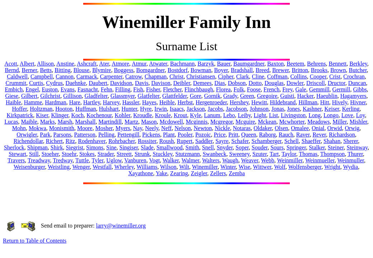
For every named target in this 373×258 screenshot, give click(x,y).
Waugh (230, 160)
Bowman (200, 70)
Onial (318, 128)
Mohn (19, 128)
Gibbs (360, 89)
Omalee (300, 128)
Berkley (358, 64)
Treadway (39, 160)
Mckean (267, 122)
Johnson (259, 109)
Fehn (106, 89)
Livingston (293, 115)
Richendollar (28, 141)
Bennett (337, 64)
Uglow (114, 160)
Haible (13, 102)
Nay (137, 128)
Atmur (139, 64)
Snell (208, 147)
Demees (202, 83)
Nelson (183, 128)
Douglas (273, 83)
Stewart (17, 154)
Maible (29, 122)
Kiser (42, 115)
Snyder (225, 147)
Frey (287, 89)
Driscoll (315, 83)
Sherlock (14, 147)
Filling (123, 89)
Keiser (332, 109)
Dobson (237, 83)
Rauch (286, 135)
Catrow (133, 76)
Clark (242, 76)
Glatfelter (149, 96)
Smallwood (169, 147)
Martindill (110, 122)
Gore (195, 96)
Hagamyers (353, 96)
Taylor (289, 154)
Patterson (84, 135)
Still (34, 154)
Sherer (350, 141)
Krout (180, 115)
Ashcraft (86, 64)
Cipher (225, 76)
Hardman (55, 102)
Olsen (281, 128)
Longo (331, 115)
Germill (341, 89)
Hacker (305, 96)
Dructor (336, 83)
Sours (276, 147)
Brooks (319, 70)
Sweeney (239, 154)
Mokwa (37, 128)
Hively (340, 102)
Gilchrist (50, 96)
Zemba (237, 173)
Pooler (185, 135)
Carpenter (111, 76)
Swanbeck (214, 154)
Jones (293, 109)
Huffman (85, 109)
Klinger (59, 115)
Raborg (267, 135)
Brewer (280, 70)
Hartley (91, 102)
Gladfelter (96, 96)
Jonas (278, 109)
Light (260, 115)
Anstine (65, 64)
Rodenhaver (91, 141)
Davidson (121, 83)
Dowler (295, 83)
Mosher (104, 128)
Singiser (128, 147)
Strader (106, 154)
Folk (238, 89)
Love (347, 115)
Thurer (355, 154)
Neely (151, 128)
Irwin (161, 109)
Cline (258, 76)
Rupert (185, 141)
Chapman (155, 76)
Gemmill (319, 89)
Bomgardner (150, 70)
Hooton (63, 109)
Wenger (81, 167)
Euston (49, 89)
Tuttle (82, 160)
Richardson (342, 135)
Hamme (33, 102)
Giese (11, 96)
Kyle (195, 115)
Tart (274, 154)
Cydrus (54, 83)
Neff (166, 128)
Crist (334, 76)
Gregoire (267, 96)
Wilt (184, 167)
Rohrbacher (121, 141)
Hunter (129, 109)
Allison (45, 64)
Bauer (224, 64)
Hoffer (19, 109)
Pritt (233, 135)
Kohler (123, 115)
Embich (14, 89)
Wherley (124, 167)
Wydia (350, 167)
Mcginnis (196, 122)
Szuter (259, 154)
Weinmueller (320, 160)
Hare (74, 102)
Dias (219, 83)
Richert (54, 141)
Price (220, 135)
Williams (147, 167)
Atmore (120, 64)
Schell (291, 141)
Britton (300, 70)
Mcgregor (221, 122)
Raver (303, 135)
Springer (296, 147)
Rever (319, 135)
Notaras (242, 128)
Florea (223, 89)
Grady (230, 96)
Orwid (334, 128)
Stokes (87, 154)
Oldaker (263, 128)
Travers (16, 160)
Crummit (15, 83)
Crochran (354, 76)
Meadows (318, 122)
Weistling (59, 167)
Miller (339, 122)
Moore (85, 128)
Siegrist (74, 147)
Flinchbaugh (198, 89)
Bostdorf (177, 70)
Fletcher (172, 89)
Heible (167, 102)
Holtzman (41, 109)
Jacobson (236, 109)
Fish (138, 89)
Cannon (65, 76)
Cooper (318, 76)
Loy (360, 115)
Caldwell (17, 76)
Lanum (212, 115)
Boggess (123, 70)
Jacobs (215, 109)
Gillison (72, 96)
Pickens (151, 135)
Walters (210, 160)
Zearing (179, 173)
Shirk (57, 147)
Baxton (275, 64)
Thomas (308, 154)
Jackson (195, 109)
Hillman (307, 102)
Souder (260, 147)
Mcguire (245, 122)
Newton (203, 128)
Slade (147, 147)
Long (314, 115)
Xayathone (140, 173)
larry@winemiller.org (121, 226)
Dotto (255, 83)
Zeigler (199, 173)
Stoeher (50, 154)
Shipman (37, 147)
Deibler (181, 83)
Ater (104, 64)
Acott (10, 64)
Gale (301, 89)
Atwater (158, 64)
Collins (298, 76)
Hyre (146, 109)
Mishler (358, 122)
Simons (94, 147)
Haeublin (326, 96)
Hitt (324, 102)
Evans (68, 89)
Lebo (229, 115)
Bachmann (182, 64)
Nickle (222, 128)
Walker (170, 160)
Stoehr (69, 154)
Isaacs (177, 109)
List (273, 115)
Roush (166, 141)
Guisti (287, 96)
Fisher (153, 89)
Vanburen (135, 160)
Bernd (12, 70)
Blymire (101, 70)
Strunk (142, 154)
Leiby (244, 115)
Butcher (358, 70)
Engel (32, 89)
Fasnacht (87, 89)
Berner (29, 70)
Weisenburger (29, 167)
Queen (248, 135)
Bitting (62, 70)
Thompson (332, 154)
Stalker (317, 147)
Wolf (279, 167)
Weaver (249, 160)
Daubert (98, 83)
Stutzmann (187, 154)
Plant (169, 135)
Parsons (62, 135)
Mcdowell (171, 122)
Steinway (357, 147)
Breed (262, 70)
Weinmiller (290, 160)
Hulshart (109, 109)
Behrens (316, 64)
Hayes (149, 102)
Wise (244, 167)
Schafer (240, 141)
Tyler (97, 160)
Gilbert (29, 96)
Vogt (154, 160)
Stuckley (163, 154)
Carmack (86, 76)
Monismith (61, 128)
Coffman (277, 76)
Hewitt (259, 102)
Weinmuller (350, 160)
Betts (46, 70)
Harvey (111, 102)
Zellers (218, 173)
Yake (161, 173)
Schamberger (266, 141)
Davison (160, 83)
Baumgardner (248, 64)
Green (247, 96)
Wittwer (262, 167)
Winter (228, 167)
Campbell (41, 76)
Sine (111, 147)
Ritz (70, 141)
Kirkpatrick (20, 115)
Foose (254, 89)
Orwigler (26, 135)
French (271, 89)
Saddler (203, 141)
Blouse (81, 70)
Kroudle (142, 115)
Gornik (212, 96)
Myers (122, 128)
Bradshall (241, 70)
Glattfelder (174, 96)
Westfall (102, 167)
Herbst (185, 102)
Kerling (351, 109)
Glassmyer (122, 96)
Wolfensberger (304, 167)
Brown (338, 70)
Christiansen (200, 76)
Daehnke (76, 83)
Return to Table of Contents (34, 241)
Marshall (85, 122)
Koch (77, 115)
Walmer (190, 160)
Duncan (357, 83)
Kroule (163, 115)
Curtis (36, 83)
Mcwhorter (291, 122)
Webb (267, 160)
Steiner (336, 147)
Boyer (221, 70)
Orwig (352, 128)
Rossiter (147, 141)
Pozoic (203, 135)
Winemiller (205, 167)
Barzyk (206, 64)
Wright (332, 167)
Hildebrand (283, 102)
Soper (242, 147)
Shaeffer (311, 141)
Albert (27, 64)
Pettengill (128, 135)
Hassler (130, 102)
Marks (47, 122)
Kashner (312, 109)
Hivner (358, 102)
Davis (141, 83)
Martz (131, 122)
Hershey (239, 102)
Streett (124, 154)
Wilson (168, 167)
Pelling (106, 135)
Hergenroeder (211, 102)
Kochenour (99, 115)
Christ (177, 76)
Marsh (65, 122)
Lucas (11, 122)
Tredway (62, 160)
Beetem (295, 64)
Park (45, 135)
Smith (192, 147)
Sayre (222, 141)
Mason (149, 122)
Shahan (332, 141)
